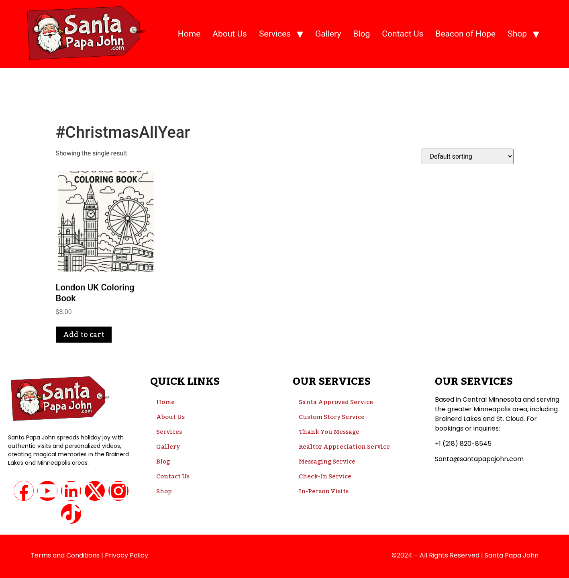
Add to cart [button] (83, 334)
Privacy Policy (126, 555)
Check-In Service (325, 476)
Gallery (328, 34)
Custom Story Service (332, 417)
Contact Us (402, 34)
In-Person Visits (324, 491)
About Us (229, 34)
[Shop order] (468, 156)
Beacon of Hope (465, 34)
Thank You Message (329, 432)
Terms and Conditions (65, 555)
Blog (361, 34)
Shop (517, 34)
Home (189, 34)
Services (275, 34)
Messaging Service (327, 461)
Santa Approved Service (336, 402)
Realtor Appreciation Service (344, 447)
